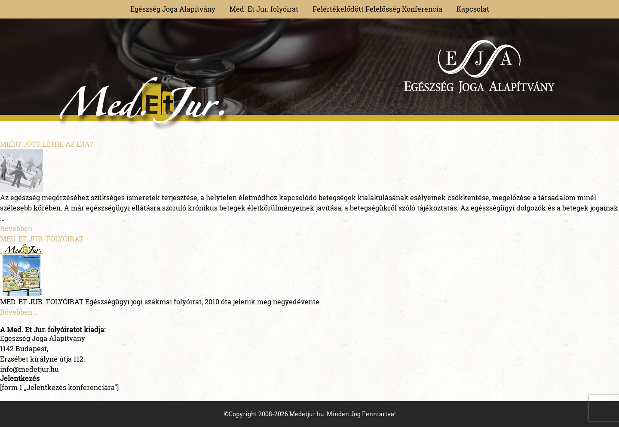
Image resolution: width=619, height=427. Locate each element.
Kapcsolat (473, 8)
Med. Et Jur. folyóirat (264, 8)
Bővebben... (18, 228)
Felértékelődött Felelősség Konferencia (377, 8)
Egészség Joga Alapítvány (172, 8)
